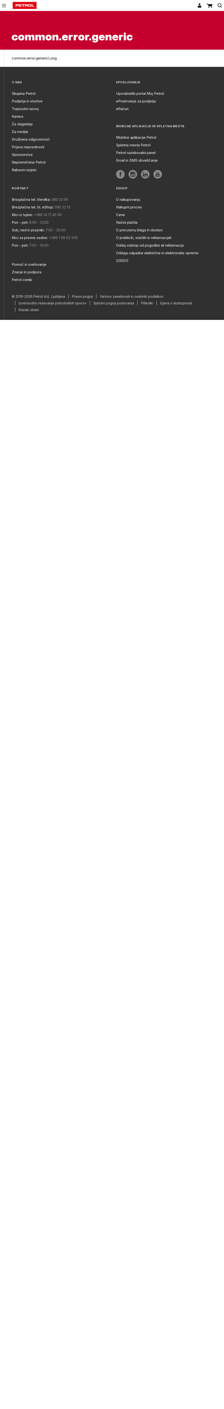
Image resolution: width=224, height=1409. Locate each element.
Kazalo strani (29, 309)
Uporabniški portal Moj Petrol (140, 93)
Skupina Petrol (23, 93)
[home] (25, 5)
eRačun (122, 108)
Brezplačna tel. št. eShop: (33, 207)
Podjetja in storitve (27, 101)
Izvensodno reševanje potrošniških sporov (52, 303)
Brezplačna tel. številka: (31, 199)
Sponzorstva (22, 154)
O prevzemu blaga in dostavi (139, 230)
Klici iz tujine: (22, 214)
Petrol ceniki (22, 279)
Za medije (20, 131)
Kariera (17, 116)
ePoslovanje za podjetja (136, 101)
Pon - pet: (20, 222)
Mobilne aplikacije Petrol (136, 137)
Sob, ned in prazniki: (28, 230)
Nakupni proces (129, 207)
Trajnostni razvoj (25, 108)
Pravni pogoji (82, 296)
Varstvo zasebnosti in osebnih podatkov (131, 296)
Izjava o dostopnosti (176, 303)
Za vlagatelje (22, 124)
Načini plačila (126, 222)
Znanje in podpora (26, 272)
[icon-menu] (4, 6)
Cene (120, 214)
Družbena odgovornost (31, 139)
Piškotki (147, 303)
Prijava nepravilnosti (28, 147)
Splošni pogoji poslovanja (113, 303)
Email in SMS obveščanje (137, 160)
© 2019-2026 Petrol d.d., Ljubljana (38, 296)
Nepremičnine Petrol (28, 162)
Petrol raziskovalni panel (136, 152)
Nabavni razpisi (24, 170)
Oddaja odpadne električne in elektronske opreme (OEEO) (157, 257)
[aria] (120, 174)
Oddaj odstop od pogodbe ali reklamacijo (150, 245)
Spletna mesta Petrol (133, 145)
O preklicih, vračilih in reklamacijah (144, 237)
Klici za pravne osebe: (30, 237)
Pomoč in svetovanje (29, 264)
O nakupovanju (128, 199)
